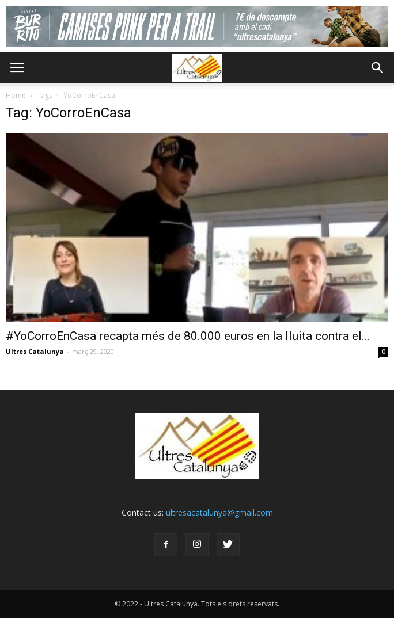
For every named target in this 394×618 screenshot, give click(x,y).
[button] (378, 67)
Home (16, 95)
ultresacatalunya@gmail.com (219, 512)
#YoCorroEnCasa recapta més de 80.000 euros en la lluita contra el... (188, 336)
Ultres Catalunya (35, 351)
